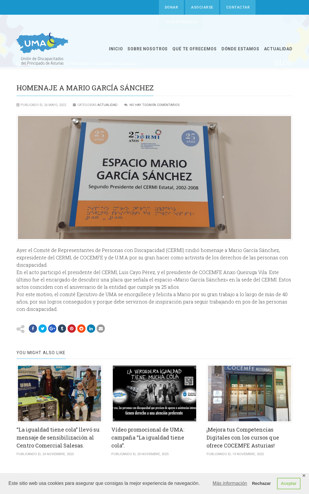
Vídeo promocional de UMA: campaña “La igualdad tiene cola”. (147, 437)
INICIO (116, 49)
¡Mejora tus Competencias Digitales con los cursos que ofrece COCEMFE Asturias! (242, 437)
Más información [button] (230, 483)
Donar (171, 7)
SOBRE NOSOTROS (147, 49)
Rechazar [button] (261, 483)
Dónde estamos (240, 49)
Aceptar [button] (289, 483)
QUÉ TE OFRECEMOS (194, 49)
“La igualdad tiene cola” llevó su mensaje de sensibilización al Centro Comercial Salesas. (58, 437)
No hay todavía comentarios (155, 105)
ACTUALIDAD (278, 49)
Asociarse (202, 7)
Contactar (238, 7)
